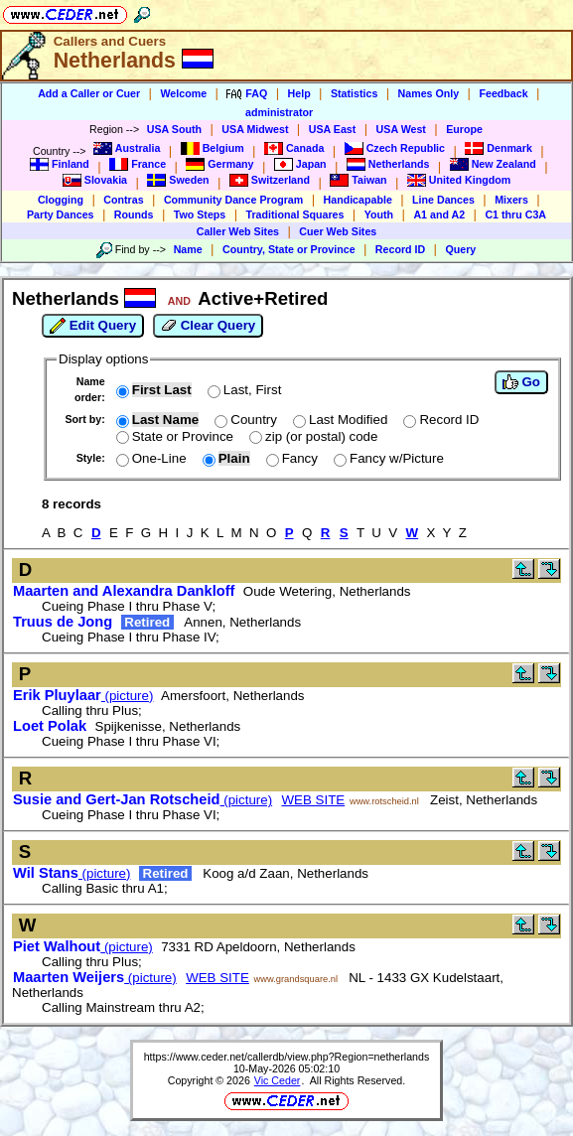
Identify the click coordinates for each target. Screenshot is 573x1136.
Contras (123, 200)
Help (299, 93)
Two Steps (200, 214)
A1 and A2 (439, 214)
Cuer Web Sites (337, 231)
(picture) (83, 695)
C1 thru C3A (515, 214)
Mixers (511, 200)
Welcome (183, 93)
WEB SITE (314, 799)
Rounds (134, 214)
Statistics (354, 93)
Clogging (60, 200)
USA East (333, 129)
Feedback (503, 93)
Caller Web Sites (238, 231)
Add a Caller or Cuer (89, 93)
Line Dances (443, 200)
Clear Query (208, 326)
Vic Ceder (277, 1080)
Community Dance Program (233, 200)
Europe (464, 129)
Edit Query (93, 326)
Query (460, 249)
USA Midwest (254, 129)
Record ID (400, 249)
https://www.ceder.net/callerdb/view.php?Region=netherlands (287, 1057)
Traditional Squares (295, 214)
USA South (174, 129)
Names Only (429, 93)
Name (188, 249)
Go (521, 382)
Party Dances (60, 214)
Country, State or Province (289, 249)
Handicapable (358, 200)
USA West (401, 129)
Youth (378, 214)
